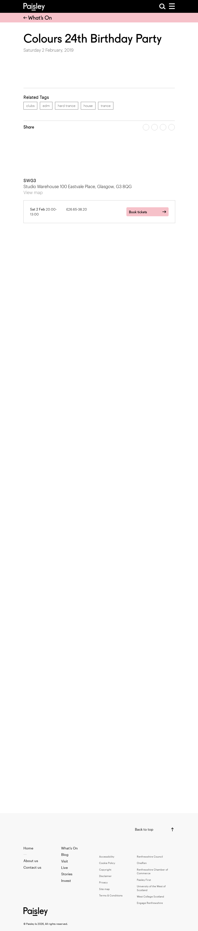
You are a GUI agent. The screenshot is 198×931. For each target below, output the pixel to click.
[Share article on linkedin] (171, 127)
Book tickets (138, 212)
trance (106, 106)
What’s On (37, 18)
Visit (64, 861)
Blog (64, 854)
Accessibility (106, 856)
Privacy (103, 882)
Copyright (105, 869)
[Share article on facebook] (146, 127)
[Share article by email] (163, 127)
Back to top (144, 829)
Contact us (32, 867)
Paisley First (144, 879)
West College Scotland (150, 896)
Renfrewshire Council (150, 856)
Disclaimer (105, 875)
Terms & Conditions (111, 895)
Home (28, 848)
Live (64, 867)
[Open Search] (162, 6)
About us (30, 861)
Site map (104, 888)
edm (46, 106)
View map (33, 192)
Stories (66, 874)
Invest (66, 880)
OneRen (142, 862)
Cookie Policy (107, 862)
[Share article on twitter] (154, 127)
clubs (30, 106)
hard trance (66, 106)
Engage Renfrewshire (150, 902)
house (88, 106)
